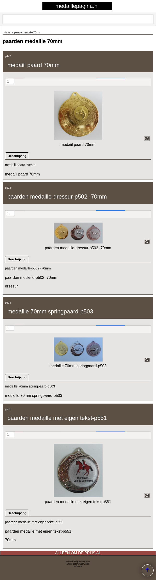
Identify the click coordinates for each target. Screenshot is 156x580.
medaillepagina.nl (76, 6)
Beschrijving (17, 156)
